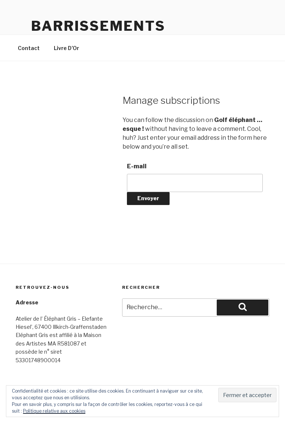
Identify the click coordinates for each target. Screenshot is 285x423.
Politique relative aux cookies (54, 411)
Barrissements (98, 26)
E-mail (137, 166)
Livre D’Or (66, 48)
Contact (29, 48)
